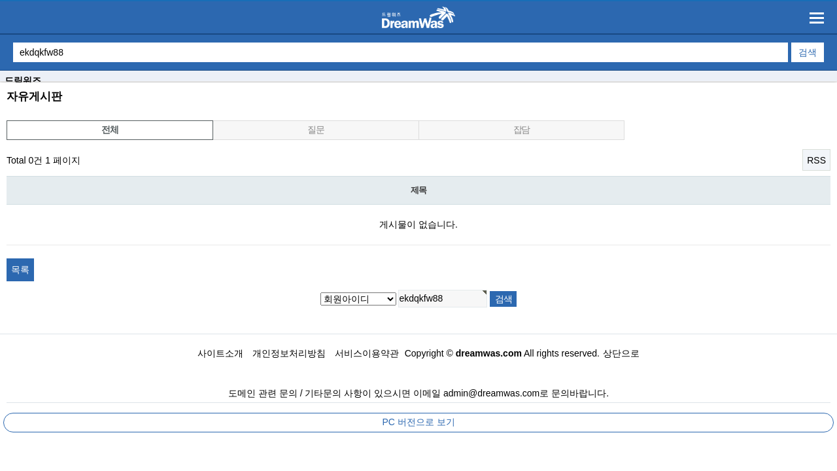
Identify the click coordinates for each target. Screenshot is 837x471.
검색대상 (0, 82)
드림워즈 (23, 80)
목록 (20, 269)
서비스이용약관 (367, 353)
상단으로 (621, 353)
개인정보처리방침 (289, 353)
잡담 (521, 129)
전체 (109, 129)
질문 (315, 129)
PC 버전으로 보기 (418, 422)
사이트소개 (220, 353)
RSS (816, 160)
